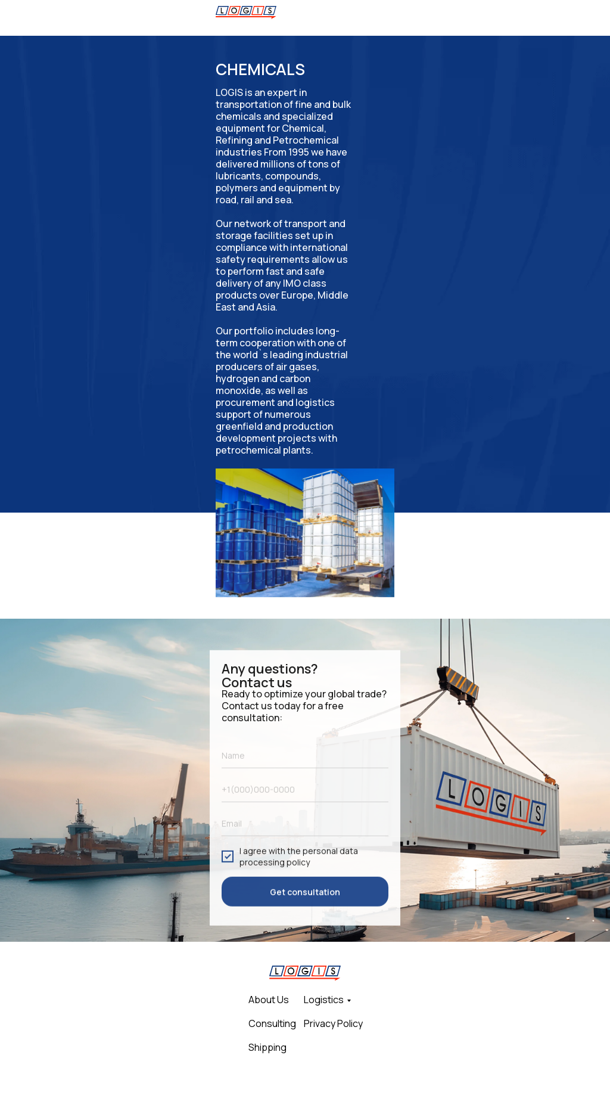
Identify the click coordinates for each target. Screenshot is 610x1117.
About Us (268, 999)
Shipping (267, 1047)
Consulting (272, 1023)
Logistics (324, 999)
